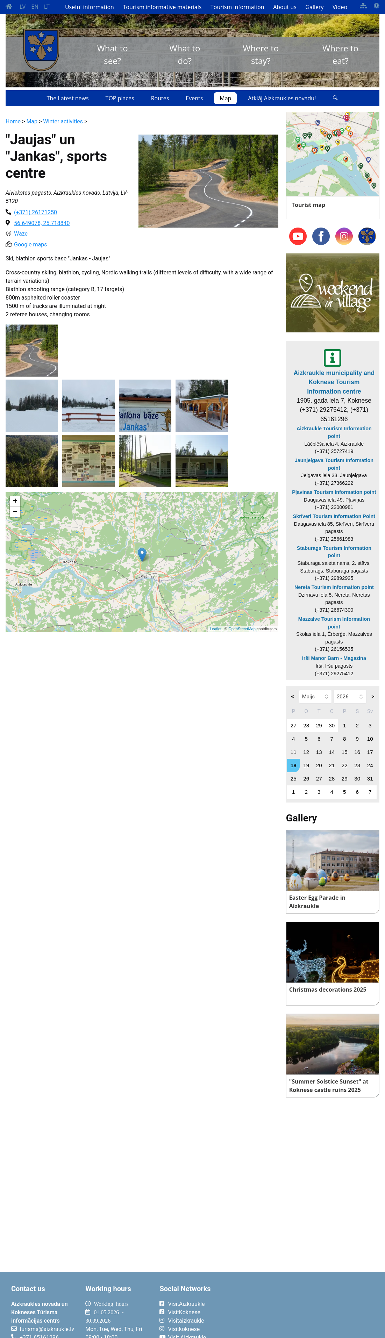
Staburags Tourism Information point (334, 552)
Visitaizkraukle (186, 1320)
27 (294, 725)
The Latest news (68, 98)
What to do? (184, 54)
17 (370, 752)
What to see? (112, 54)
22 (345, 765)
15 (345, 752)
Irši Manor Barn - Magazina (334, 658)
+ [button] (15, 501)
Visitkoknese (184, 1329)
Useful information (89, 7)
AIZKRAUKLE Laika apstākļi (304, 1309)
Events (194, 98)
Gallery (314, 7)
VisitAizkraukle (186, 1304)
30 (332, 725)
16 (357, 752)
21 (332, 765)
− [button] (15, 512)
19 (306, 765)
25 (294, 779)
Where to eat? (340, 54)
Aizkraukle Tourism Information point (334, 432)
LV (23, 6)
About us (285, 7)
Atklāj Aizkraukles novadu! (282, 98)
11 (294, 752)
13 (319, 752)
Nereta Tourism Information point (334, 587)
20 (319, 765)
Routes (160, 98)
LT (47, 6)
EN (34, 6)
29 (319, 725)
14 (332, 752)
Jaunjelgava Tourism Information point (334, 464)
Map (225, 98)
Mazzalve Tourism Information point (334, 623)
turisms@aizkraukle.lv (47, 1329)
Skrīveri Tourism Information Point (334, 516)
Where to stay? (261, 54)
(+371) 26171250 (35, 212)
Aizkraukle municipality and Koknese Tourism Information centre (334, 382)
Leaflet (215, 629)
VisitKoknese (184, 1312)
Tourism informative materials (162, 7)
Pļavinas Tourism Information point (334, 492)
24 (370, 765)
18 (294, 765)
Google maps (30, 244)
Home (13, 121)
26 (306, 779)
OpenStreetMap (242, 629)
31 (370, 779)
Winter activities (63, 121)
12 (306, 752)
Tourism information (237, 7)
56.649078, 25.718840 (42, 223)
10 (370, 739)
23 (357, 765)
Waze (21, 233)
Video (340, 7)
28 (306, 725)
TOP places (120, 98)
